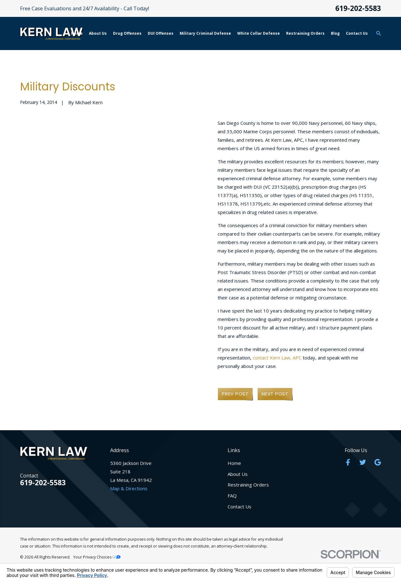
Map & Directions (128, 488)
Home (234, 463)
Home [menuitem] (77, 33)
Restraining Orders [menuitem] (305, 33)
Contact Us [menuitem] (357, 33)
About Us (238, 474)
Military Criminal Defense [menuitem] (205, 33)
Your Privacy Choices (97, 557)
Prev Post (235, 393)
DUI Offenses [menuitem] (160, 33)
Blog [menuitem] (335, 33)
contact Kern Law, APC (277, 357)
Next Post (275, 393)
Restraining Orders (248, 485)
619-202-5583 (358, 8)
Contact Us (239, 506)
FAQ (232, 495)
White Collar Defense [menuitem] (258, 33)
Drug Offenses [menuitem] (127, 33)
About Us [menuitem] (98, 33)
